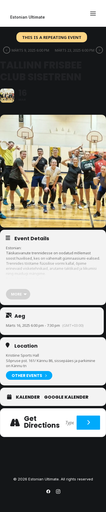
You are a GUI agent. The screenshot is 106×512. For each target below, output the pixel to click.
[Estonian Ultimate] (53, 17)
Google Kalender (66, 397)
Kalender (28, 397)
